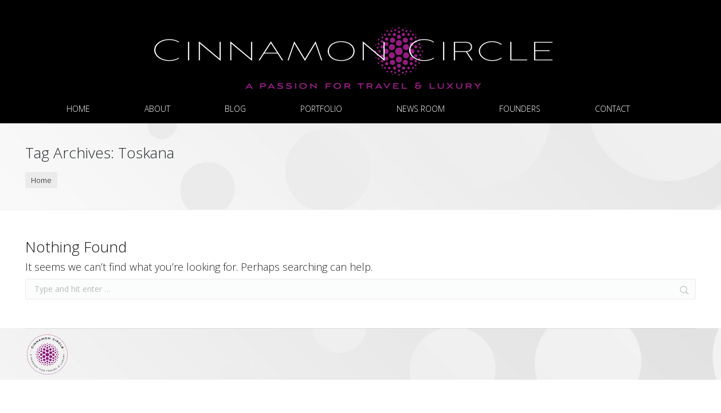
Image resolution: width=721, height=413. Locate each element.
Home (41, 180)
